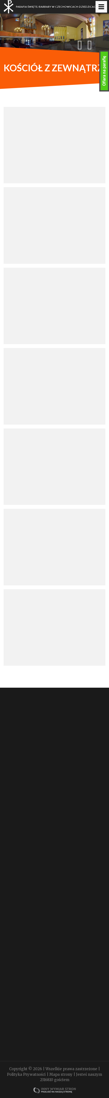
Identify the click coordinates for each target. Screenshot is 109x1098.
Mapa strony (61, 1074)
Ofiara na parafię (104, 71)
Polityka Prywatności (27, 1074)
